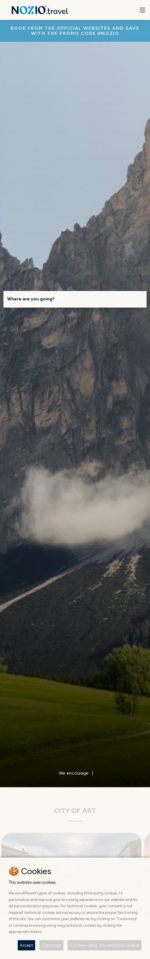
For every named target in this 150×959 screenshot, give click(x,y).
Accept (26, 945)
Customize (51, 945)
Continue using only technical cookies (104, 945)
